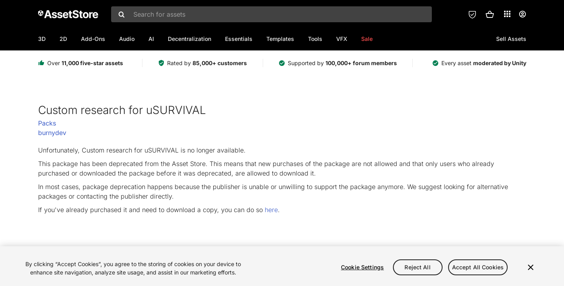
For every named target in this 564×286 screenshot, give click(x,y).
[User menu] (522, 14)
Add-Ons (93, 38)
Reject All (417, 267)
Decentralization (189, 38)
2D (63, 38)
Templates (280, 38)
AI (151, 38)
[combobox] (271, 14)
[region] (282, 266)
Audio (127, 38)
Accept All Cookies (478, 267)
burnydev (52, 133)
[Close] (530, 267)
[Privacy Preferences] (472, 14)
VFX (341, 38)
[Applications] (507, 14)
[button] (490, 14)
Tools (315, 38)
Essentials (238, 38)
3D (42, 38)
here (271, 210)
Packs (47, 123)
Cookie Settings (362, 267)
